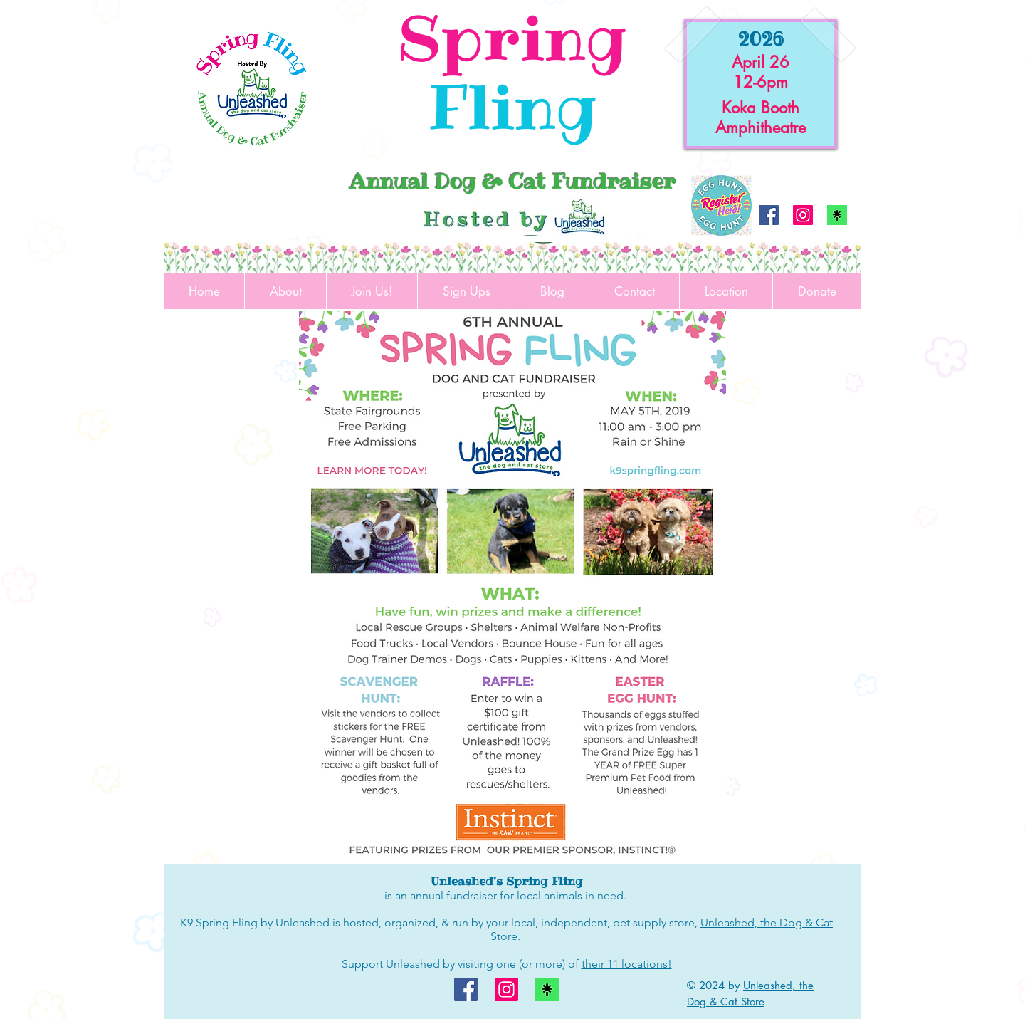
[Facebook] (769, 215)
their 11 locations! (627, 964)
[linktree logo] (837, 215)
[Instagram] (803, 215)
